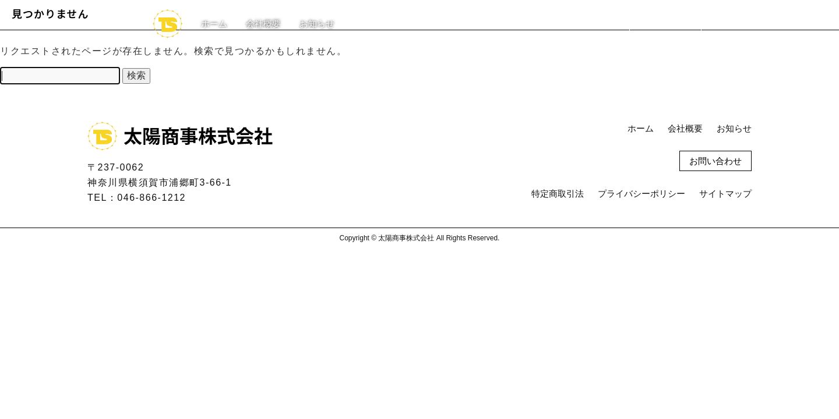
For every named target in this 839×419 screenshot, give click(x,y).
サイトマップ (725, 193)
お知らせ (316, 24)
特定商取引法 (557, 193)
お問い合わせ (665, 24)
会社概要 (263, 24)
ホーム (214, 24)
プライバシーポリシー (641, 193)
